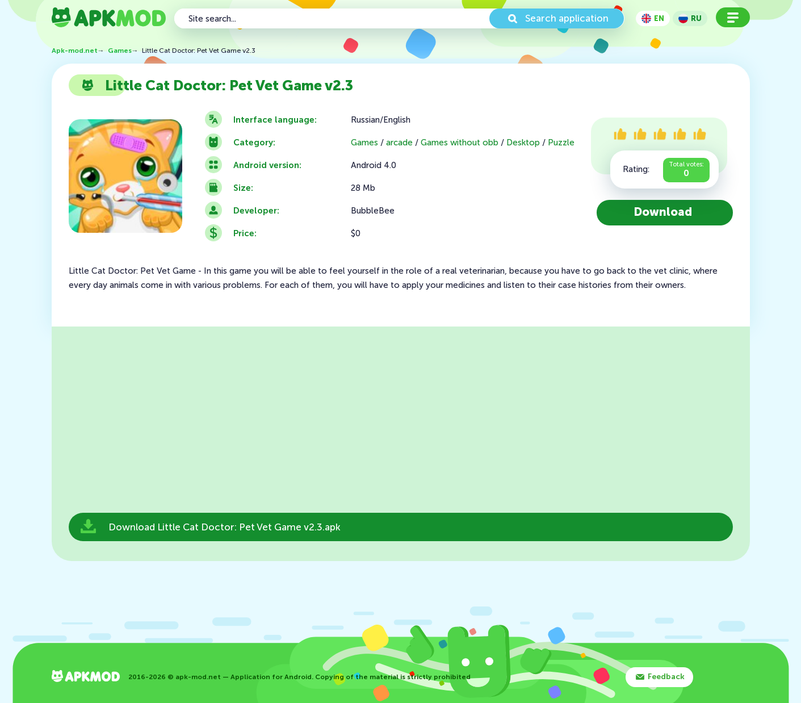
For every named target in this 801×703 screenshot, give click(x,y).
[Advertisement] (401, 423)
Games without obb (459, 143)
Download (663, 212)
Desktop (523, 143)
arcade (399, 143)
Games (364, 143)
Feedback (666, 676)
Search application (567, 18)
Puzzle (561, 143)
